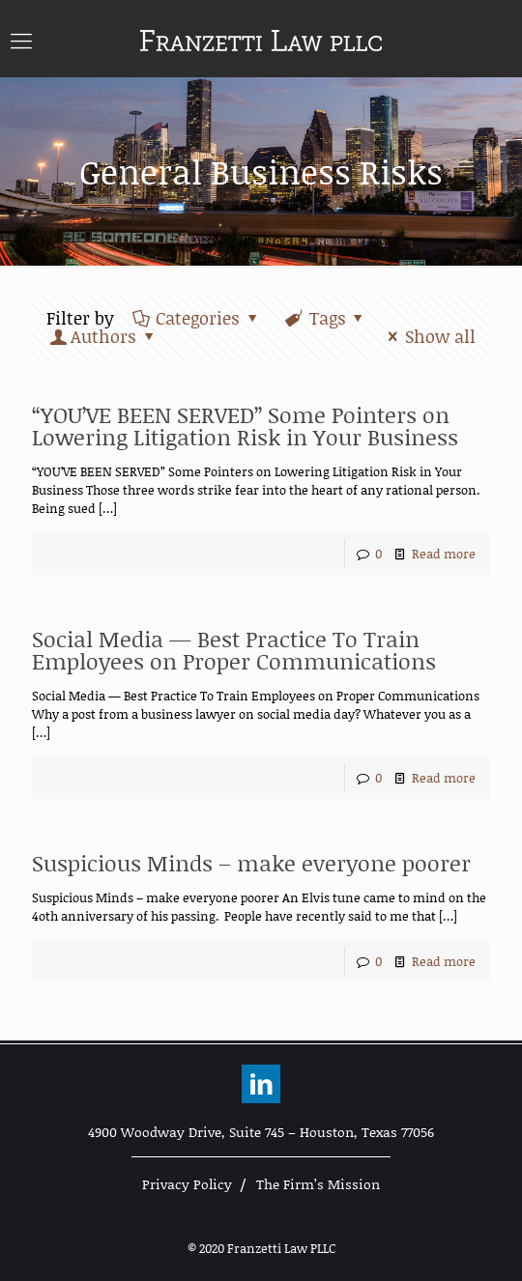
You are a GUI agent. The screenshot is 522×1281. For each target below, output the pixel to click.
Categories (196, 317)
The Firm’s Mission (318, 1184)
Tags (325, 317)
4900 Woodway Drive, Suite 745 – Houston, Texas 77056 (261, 1132)
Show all (428, 336)
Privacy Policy (187, 1184)
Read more (444, 553)
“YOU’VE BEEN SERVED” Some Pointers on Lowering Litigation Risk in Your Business (245, 425)
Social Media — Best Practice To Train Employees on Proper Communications (234, 649)
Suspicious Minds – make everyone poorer (251, 862)
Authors (103, 336)
